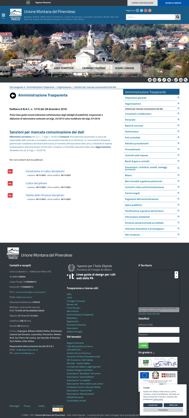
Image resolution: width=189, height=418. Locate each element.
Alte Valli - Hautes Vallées (78, 363)
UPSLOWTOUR (74, 349)
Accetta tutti (153, 405)
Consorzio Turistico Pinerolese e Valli (83, 356)
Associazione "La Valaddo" (79, 380)
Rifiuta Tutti (173, 405)
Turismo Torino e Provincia (79, 353)
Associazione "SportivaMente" (80, 377)
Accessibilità (58, 406)
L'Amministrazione (93, 79)
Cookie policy (158, 399)
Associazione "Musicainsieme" (81, 393)
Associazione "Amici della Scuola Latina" (85, 383)
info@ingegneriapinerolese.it (27, 349)
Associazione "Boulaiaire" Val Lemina (84, 373)
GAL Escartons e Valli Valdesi (80, 360)
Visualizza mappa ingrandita (149, 313)
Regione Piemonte (43, 2)
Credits (41, 406)
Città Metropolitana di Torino (80, 346)
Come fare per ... (74, 307)
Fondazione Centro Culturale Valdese (83, 387)
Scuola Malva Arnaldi (76, 400)
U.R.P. (69, 297)
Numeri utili (72, 304)
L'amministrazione (94, 68)
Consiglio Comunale (76, 301)
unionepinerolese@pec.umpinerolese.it (31, 292)
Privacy (27, 406)
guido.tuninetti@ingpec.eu (24, 353)
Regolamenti (72, 321)
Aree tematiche (64, 68)
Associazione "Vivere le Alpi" (80, 390)
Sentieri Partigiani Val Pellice (80, 370)
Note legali (14, 406)
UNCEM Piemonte (75, 397)
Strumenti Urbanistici (76, 324)
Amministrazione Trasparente (80, 314)
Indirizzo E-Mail (145, 324)
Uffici (69, 294)
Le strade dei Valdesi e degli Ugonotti (83, 366)
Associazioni (72, 328)
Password (143, 334)
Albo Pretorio (73, 311)
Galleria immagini (74, 331)
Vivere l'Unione (124, 68)
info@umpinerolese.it (24, 297)
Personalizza (163, 410)
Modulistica (72, 318)
